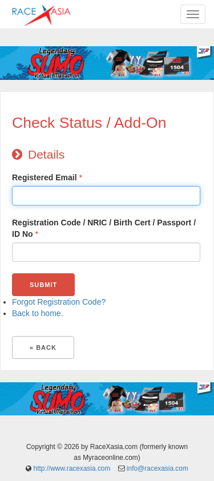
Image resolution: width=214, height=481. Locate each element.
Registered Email (44, 177)
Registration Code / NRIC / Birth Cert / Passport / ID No (104, 228)
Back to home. (37, 313)
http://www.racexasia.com (72, 468)
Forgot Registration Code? (59, 301)
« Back (43, 347)
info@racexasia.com (157, 468)
